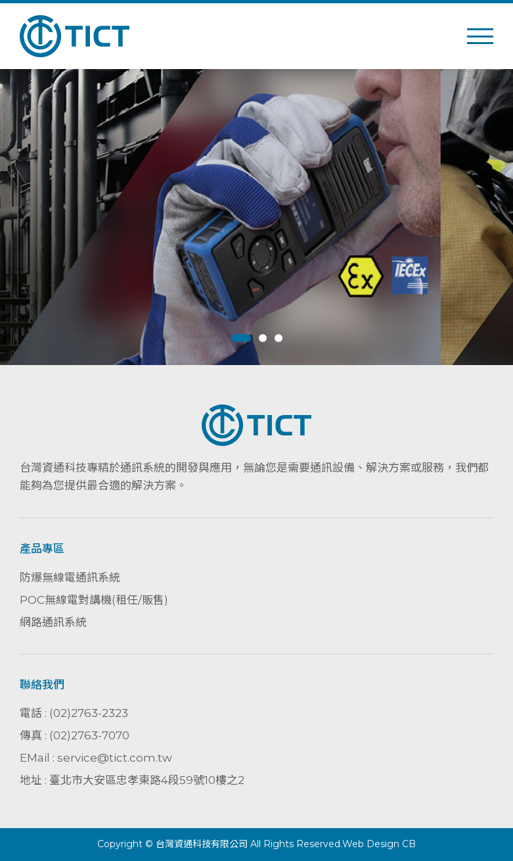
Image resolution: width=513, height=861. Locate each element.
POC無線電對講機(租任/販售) (94, 599)
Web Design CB (379, 844)
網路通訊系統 (53, 622)
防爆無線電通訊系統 (70, 577)
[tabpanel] (256, 217)
